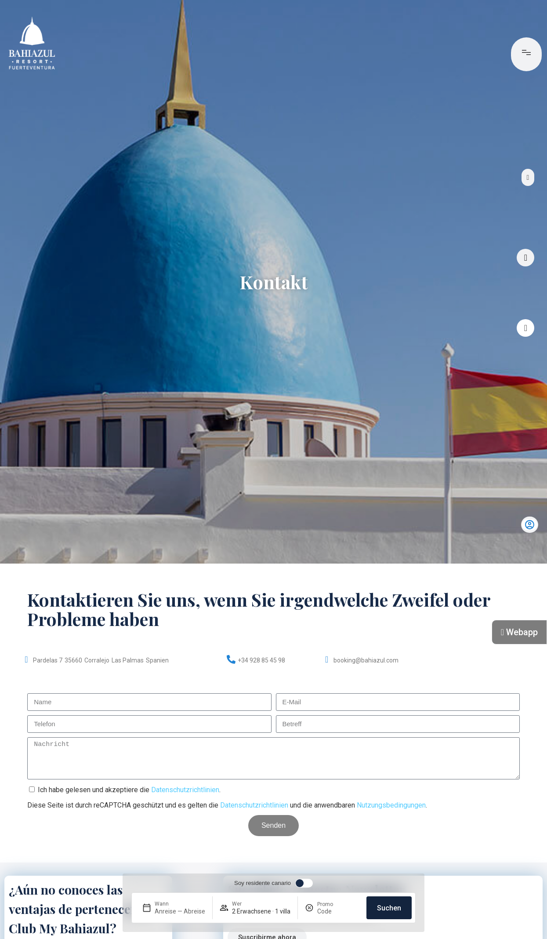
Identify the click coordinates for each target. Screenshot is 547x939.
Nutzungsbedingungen (391, 805)
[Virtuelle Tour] (525, 257)
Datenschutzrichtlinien (185, 790)
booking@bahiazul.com (365, 660)
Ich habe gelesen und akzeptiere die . (129, 790)
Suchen (389, 908)
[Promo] (338, 911)
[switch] (273, 883)
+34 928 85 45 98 (261, 660)
